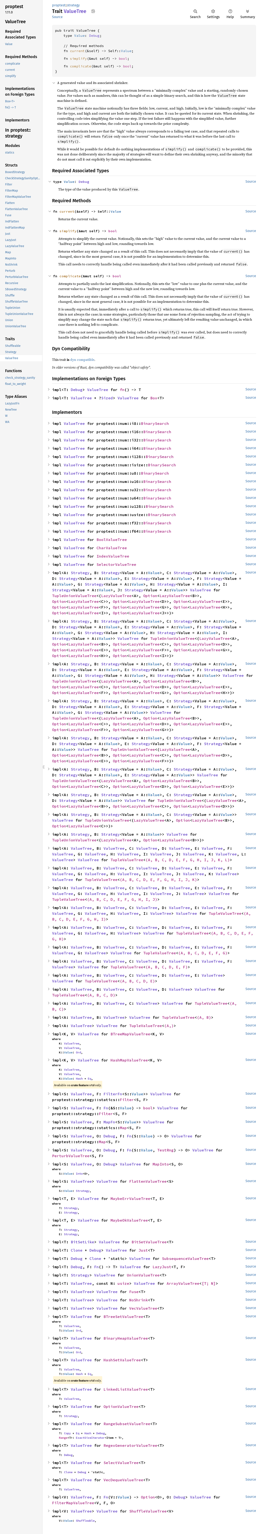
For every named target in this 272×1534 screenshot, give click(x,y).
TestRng (165, 1150)
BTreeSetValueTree (123, 1316)
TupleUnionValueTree (74, 595)
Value (79, 35)
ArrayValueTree (183, 1283)
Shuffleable (85, 1521)
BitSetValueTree (149, 1241)
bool (123, 58)
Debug (94, 35)
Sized (107, 398)
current (77, 51)
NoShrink (138, 1300)
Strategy (80, 572)
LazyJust (162, 1266)
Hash (79, 1078)
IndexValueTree (112, 556)
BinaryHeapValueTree (125, 1338)
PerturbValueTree (70, 1155)
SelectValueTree (121, 1462)
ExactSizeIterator (90, 1438)
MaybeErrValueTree (130, 1198)
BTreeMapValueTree (130, 1034)
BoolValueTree (111, 539)
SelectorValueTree (116, 564)
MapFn (109, 1122)
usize (123, 1283)
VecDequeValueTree (123, 1479)
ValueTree (97, 389)
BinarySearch (155, 423)
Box (153, 398)
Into (79, 1173)
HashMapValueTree (129, 1060)
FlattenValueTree (148, 1181)
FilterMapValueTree (73, 1502)
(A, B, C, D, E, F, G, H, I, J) (122, 899)
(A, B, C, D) (101, 995)
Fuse (134, 1291)
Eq (89, 1078)
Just (143, 1250)
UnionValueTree (143, 1275)
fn (122, 389)
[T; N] (209, 1283)
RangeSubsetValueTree (126, 1423)
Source (57, 17)
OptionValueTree (121, 1406)
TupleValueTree (126, 859)
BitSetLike (82, 1241)
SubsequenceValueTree (185, 1258)
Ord (78, 1052)
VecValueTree (143, 1308)
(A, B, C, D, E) (137, 981)
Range (63, 1438)
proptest (58, 5)
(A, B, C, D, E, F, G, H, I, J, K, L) (188, 859)
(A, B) (204, 1017)
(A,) (169, 1025)
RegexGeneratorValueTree (130, 1445)
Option (150, 595)
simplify (78, 58)
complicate (80, 66)
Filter (127, 1099)
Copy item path (93, 11)
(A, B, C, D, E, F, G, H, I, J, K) (158, 879)
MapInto (161, 1164)
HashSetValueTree (122, 1360)
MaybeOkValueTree (129, 1220)
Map (123, 1127)
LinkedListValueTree (125, 1389)
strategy (73, 5)
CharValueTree (111, 547)
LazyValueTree (116, 595)
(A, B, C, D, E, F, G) (202, 953)
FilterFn (112, 1093)
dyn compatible (82, 359)
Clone (76, 1250)
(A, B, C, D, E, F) (167, 967)
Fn (105, 1108)
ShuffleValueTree (148, 1511)
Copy (67, 1433)
